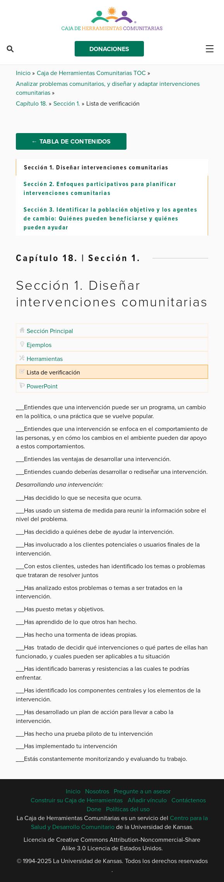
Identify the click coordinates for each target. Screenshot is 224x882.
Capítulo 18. (32, 103)
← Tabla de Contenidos (71, 141)
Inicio (24, 72)
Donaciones (109, 48)
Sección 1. (67, 103)
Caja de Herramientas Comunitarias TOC (92, 72)
